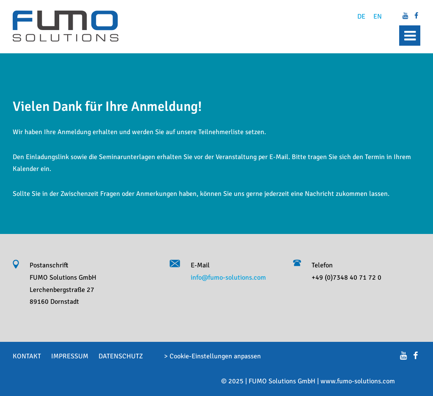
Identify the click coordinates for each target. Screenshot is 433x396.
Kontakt (27, 356)
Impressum (69, 356)
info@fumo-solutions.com (228, 277)
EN (377, 16)
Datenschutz (121, 356)
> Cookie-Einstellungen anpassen (212, 356)
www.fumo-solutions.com (358, 381)
